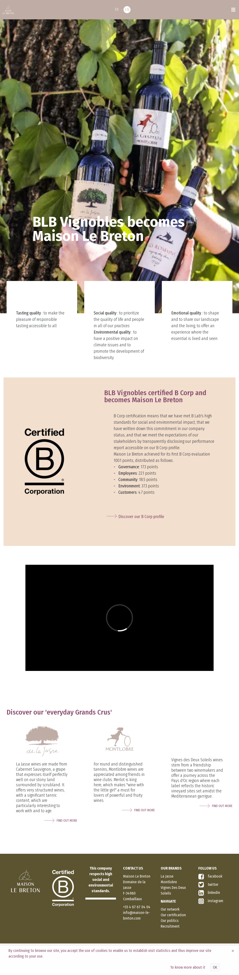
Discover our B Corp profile (141, 516)
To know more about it (187, 967)
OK (215, 967)
